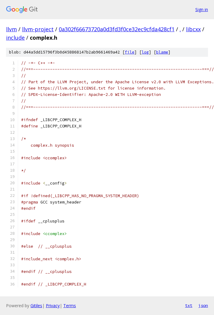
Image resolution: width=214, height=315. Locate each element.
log (145, 52)
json (203, 305)
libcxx (193, 29)
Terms (69, 305)
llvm (11, 29)
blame (162, 52)
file (129, 52)
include (15, 37)
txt (188, 305)
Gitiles (36, 305)
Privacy (53, 305)
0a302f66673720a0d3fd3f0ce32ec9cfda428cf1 (117, 29)
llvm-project (38, 29)
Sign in (201, 9)
